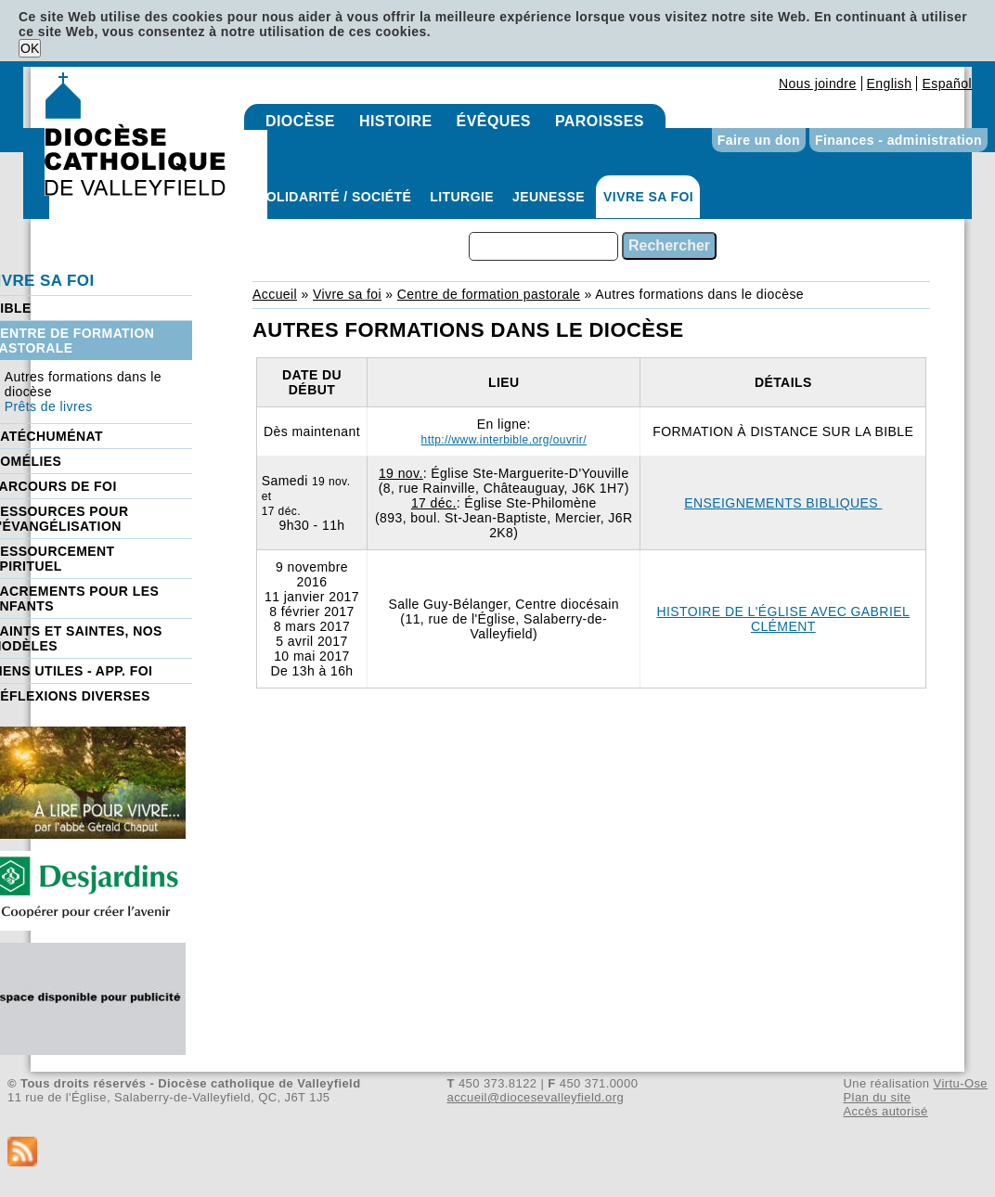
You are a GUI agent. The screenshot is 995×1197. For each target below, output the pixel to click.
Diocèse (300, 121)
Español (947, 83)
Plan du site (877, 1097)
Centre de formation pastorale (488, 294)
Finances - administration (898, 140)
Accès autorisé (885, 1111)
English (889, 83)
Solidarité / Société (334, 196)
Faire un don (758, 140)
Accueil (274, 294)
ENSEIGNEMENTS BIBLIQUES (783, 503)
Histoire (396, 121)
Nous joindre (818, 83)
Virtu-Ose (961, 1083)
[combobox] (543, 246)
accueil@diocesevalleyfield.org (536, 1097)
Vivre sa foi (648, 196)
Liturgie (462, 196)
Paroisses (599, 121)
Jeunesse (548, 196)
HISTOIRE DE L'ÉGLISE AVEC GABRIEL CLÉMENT (783, 619)
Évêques (494, 121)
